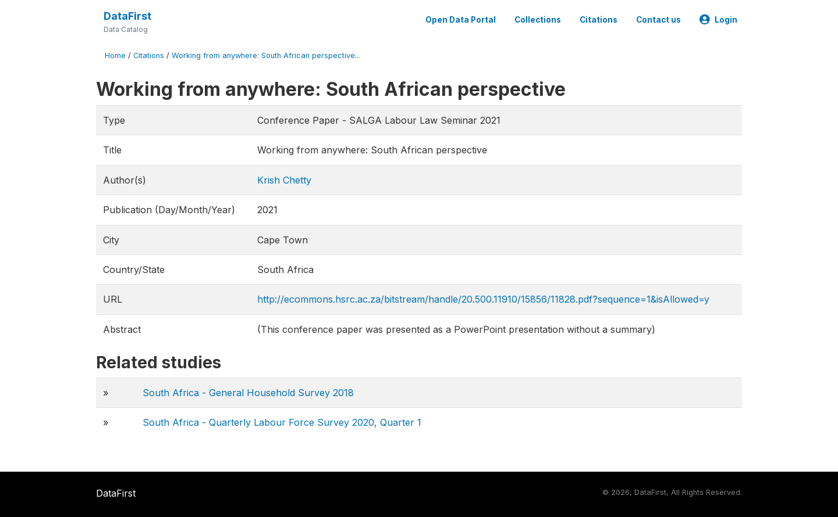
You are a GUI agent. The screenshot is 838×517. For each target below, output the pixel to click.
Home (115, 55)
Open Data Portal (460, 19)
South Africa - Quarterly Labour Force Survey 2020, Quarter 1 (282, 422)
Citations (598, 19)
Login (718, 19)
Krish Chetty (284, 180)
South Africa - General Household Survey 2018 (248, 392)
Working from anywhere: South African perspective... (266, 55)
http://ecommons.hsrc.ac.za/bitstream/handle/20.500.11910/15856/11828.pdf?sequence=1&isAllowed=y (483, 299)
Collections (537, 19)
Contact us (658, 19)
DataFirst (127, 16)
